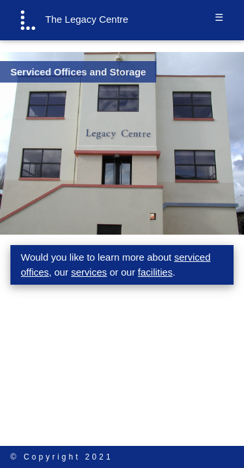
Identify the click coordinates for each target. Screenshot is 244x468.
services (89, 272)
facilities (155, 272)
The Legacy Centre (74, 20)
